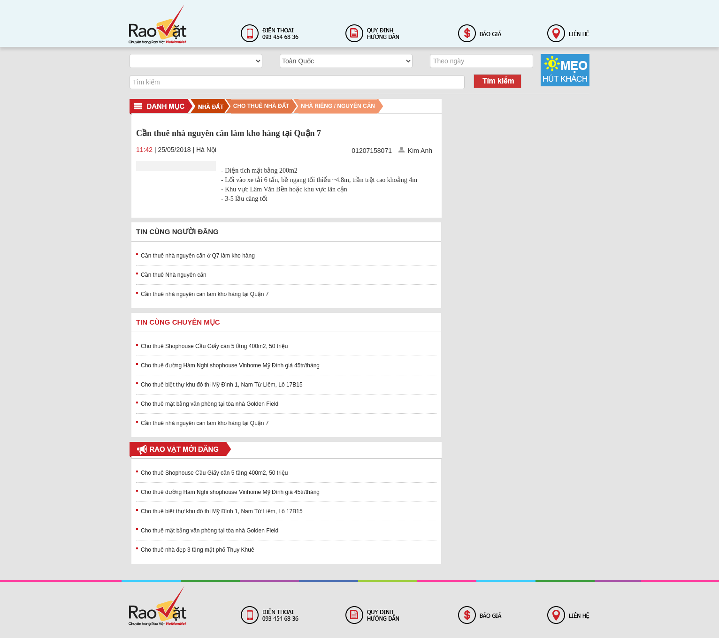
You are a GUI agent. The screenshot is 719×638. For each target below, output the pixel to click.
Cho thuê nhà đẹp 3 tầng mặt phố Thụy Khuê (197, 550)
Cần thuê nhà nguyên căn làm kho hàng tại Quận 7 (205, 294)
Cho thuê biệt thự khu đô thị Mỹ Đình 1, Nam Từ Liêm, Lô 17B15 (222, 384)
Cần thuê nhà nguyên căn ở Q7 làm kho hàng (198, 255)
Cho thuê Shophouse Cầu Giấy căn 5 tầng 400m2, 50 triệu (214, 346)
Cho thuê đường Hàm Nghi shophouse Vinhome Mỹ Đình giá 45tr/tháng (230, 365)
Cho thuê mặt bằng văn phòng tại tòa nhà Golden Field (209, 404)
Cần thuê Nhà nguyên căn (174, 275)
